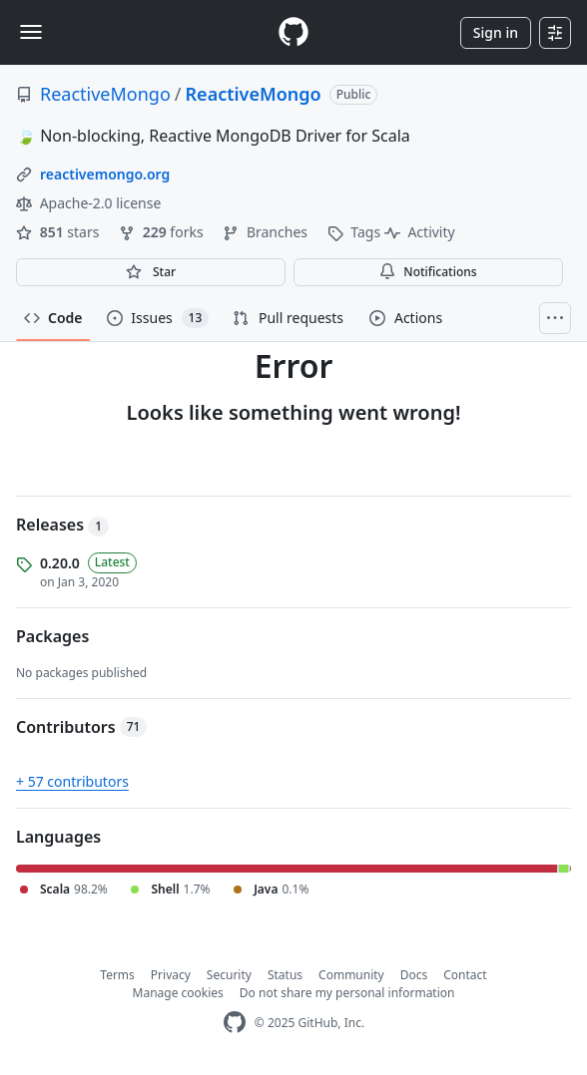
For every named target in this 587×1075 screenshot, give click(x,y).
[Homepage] (293, 32)
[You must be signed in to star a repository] (151, 272)
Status (285, 974)
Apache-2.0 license (88, 202)
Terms (117, 974)
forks (163, 231)
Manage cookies (178, 992)
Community (351, 974)
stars (59, 231)
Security (229, 974)
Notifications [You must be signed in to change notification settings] (427, 271)
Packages (52, 636)
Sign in (495, 32)
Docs (414, 974)
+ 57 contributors (72, 781)
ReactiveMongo (105, 94)
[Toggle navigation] (31, 32)
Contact (464, 974)
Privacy (171, 974)
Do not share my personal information (347, 992)
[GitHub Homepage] (235, 1022)
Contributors (81, 727)
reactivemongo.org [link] (105, 174)
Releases (62, 525)
